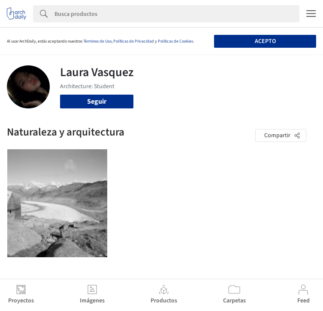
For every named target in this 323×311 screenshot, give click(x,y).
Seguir (96, 101)
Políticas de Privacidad (133, 41)
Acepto (265, 41)
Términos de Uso (97, 41)
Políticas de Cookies (175, 41)
